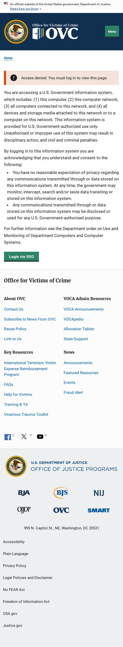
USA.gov (10, 613)
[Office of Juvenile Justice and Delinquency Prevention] (23, 511)
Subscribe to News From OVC (30, 319)
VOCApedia (74, 319)
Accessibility (13, 542)
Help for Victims (18, 394)
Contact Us (13, 309)
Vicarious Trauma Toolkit (26, 414)
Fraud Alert (73, 392)
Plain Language (15, 554)
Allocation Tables (79, 328)
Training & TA (16, 404)
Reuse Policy (15, 328)
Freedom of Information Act (26, 601)
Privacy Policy (14, 566)
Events (69, 382)
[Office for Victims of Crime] (61, 510)
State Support (76, 338)
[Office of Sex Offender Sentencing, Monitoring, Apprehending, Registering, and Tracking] (99, 509)
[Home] (57, 32)
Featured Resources (81, 372)
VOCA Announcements (84, 309)
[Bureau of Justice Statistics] (61, 496)
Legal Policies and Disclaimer (27, 577)
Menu (112, 31)
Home (8, 58)
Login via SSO (21, 256)
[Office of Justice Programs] (16, 31)
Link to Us (12, 338)
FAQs (8, 384)
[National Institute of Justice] (99, 490)
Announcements (78, 362)
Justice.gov (12, 625)
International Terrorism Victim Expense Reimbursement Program (30, 368)
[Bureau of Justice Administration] (24, 490)
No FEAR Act (14, 589)
